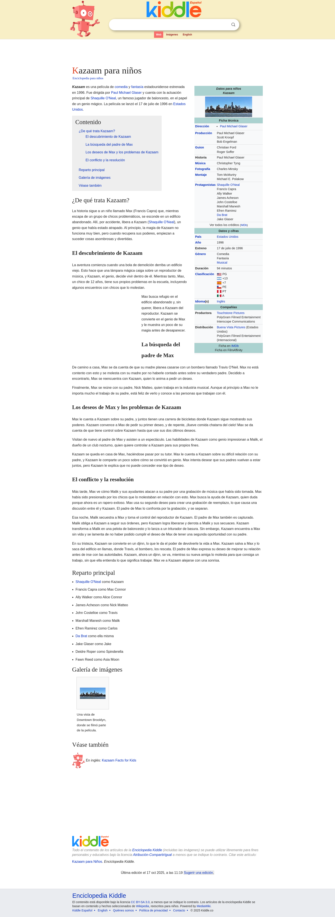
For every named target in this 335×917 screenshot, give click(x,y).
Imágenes (172, 34)
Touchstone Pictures (231, 313)
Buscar (233, 24)
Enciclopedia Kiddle (147, 850)
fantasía (137, 87)
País (198, 236)
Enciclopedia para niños (88, 78)
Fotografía (202, 169)
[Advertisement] (167, 51)
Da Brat (222, 215)
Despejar (224, 24)
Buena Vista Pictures (231, 327)
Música (200, 163)
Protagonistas (205, 184)
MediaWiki (204, 906)
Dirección (202, 126)
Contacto (179, 910)
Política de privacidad (153, 910)
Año (198, 242)
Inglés (221, 301)
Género (200, 254)
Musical (222, 262)
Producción (203, 133)
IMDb (244, 225)
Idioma (200, 301)
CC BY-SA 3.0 (140, 902)
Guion (199, 147)
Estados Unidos (227, 236)
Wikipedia (142, 906)
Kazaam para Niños (87, 861)
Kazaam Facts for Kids (119, 760)
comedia (121, 87)
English (187, 34)
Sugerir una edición (198, 872)
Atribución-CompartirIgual (152, 855)
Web (158, 34)
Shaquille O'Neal (228, 184)
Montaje (201, 174)
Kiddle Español (82, 910)
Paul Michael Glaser (233, 126)
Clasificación (204, 274)
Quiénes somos (123, 910)
